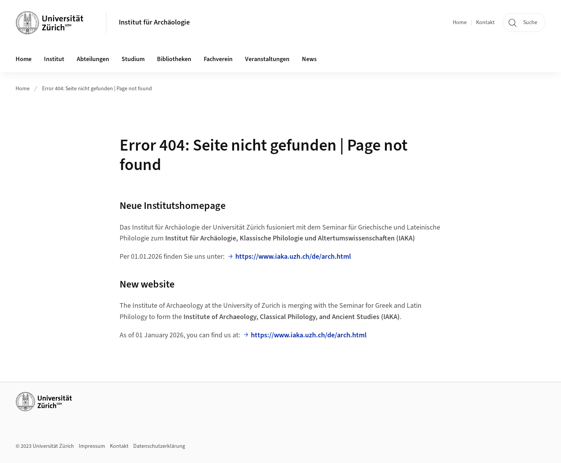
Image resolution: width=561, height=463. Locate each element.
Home (460, 22)
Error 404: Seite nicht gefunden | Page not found (97, 89)
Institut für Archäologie (154, 22)
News (309, 59)
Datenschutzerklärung (159, 446)
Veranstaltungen (267, 59)
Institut (54, 59)
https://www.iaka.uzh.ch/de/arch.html (293, 256)
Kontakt (485, 22)
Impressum (92, 446)
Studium (133, 59)
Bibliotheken (174, 59)
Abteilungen (93, 59)
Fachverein (218, 59)
